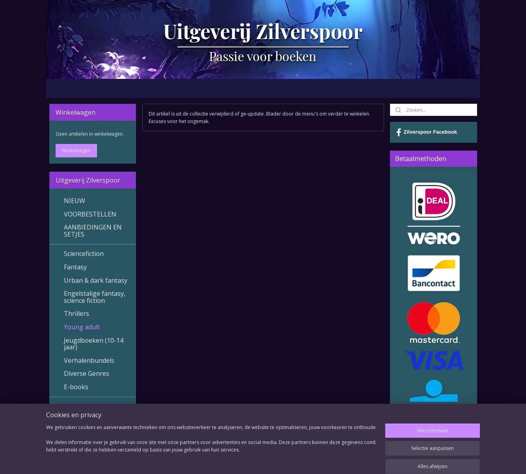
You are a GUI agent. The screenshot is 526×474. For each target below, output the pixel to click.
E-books (76, 387)
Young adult (82, 327)
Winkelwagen (76, 150)
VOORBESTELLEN (90, 214)
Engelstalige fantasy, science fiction (94, 297)
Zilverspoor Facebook (426, 132)
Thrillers (76, 313)
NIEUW (74, 200)
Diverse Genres (86, 373)
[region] (211, 447)
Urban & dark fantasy (95, 280)
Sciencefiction (84, 253)
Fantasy (75, 267)
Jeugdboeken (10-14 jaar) (93, 344)
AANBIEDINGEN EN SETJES (93, 231)
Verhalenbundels (89, 360)
